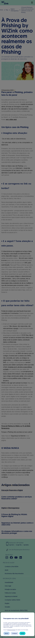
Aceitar (22, 633)
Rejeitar (6, 633)
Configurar (14, 633)
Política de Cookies (11, 629)
